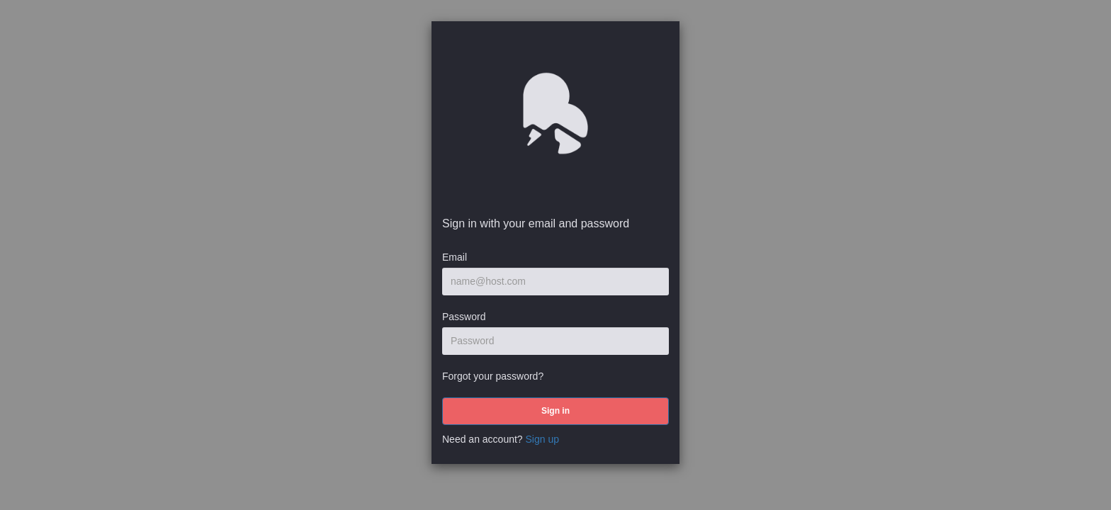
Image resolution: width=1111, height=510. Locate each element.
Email (454, 257)
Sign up (542, 439)
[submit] (555, 411)
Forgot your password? (492, 376)
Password (463, 316)
